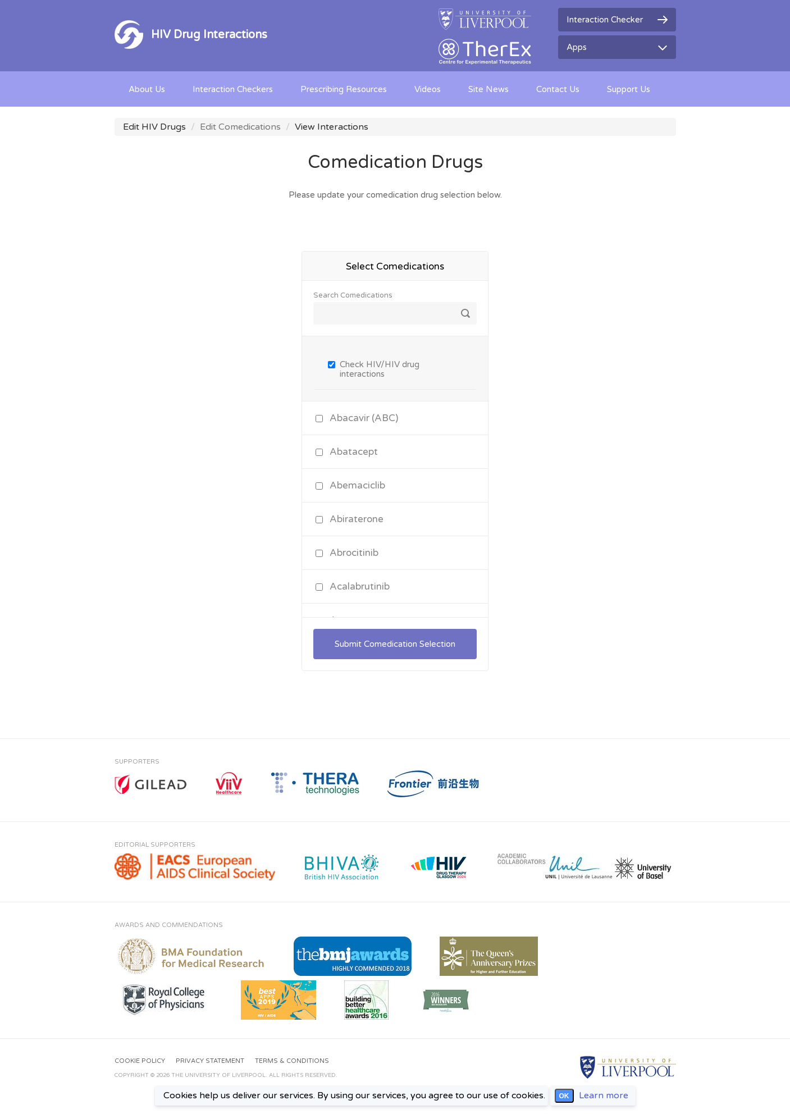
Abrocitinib (354, 553)
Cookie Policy (140, 1061)
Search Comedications (352, 295)
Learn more (603, 1095)
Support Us (628, 89)
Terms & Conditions (292, 1061)
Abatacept (354, 452)
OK (564, 1096)
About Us (147, 89)
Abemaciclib (357, 485)
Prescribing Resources (343, 89)
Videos (427, 89)
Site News (488, 89)
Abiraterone (356, 519)
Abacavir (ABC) (364, 418)
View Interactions (331, 127)
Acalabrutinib (360, 586)
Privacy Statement (210, 1061)
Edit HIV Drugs (154, 127)
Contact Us (557, 89)
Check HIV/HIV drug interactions (379, 369)
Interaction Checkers (233, 89)
